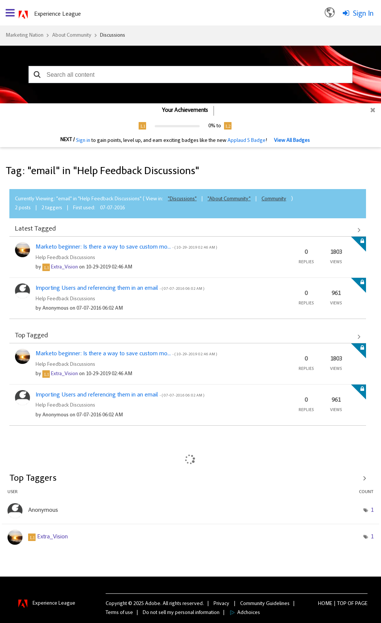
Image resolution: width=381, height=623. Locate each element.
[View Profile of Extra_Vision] (64, 267)
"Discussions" (182, 199)
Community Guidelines (265, 604)
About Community (71, 35)
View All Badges (292, 140)
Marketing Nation (24, 35)
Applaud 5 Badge (246, 140)
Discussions (112, 35)
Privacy (221, 604)
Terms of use (119, 613)
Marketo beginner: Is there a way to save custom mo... (126, 247)
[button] (36, 74)
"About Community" (229, 199)
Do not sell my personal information (181, 613)
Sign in (83, 140)
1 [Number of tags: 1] (372, 510)
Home (325, 604)
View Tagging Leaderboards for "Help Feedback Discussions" (190, 478)
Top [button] (342, 604)
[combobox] (190, 74)
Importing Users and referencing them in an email (120, 288)
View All (187, 229)
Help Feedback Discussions (65, 258)
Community (273, 199)
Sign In (363, 14)
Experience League (57, 14)
